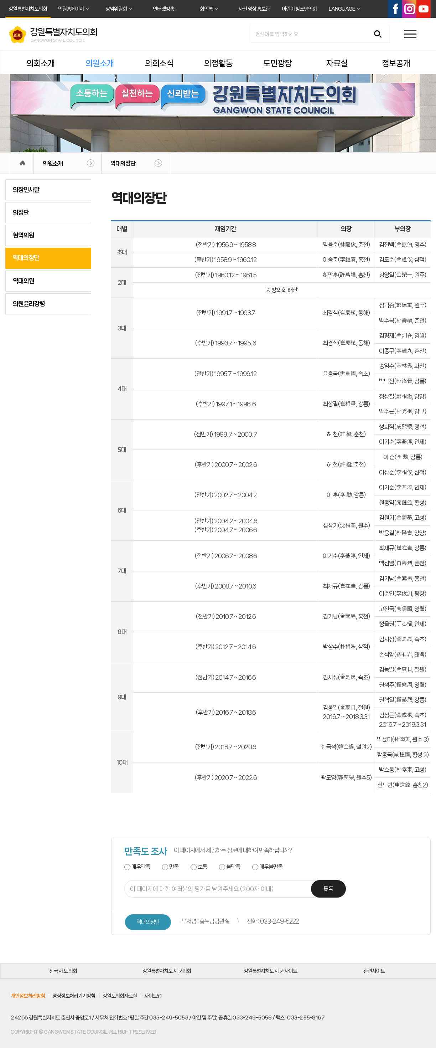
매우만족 (140, 866)
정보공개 (396, 63)
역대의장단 (122, 163)
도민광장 (277, 63)
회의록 (206, 9)
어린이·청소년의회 (299, 9)
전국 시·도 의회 (63, 971)
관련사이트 (374, 971)
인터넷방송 (163, 9)
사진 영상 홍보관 (254, 9)
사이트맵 (152, 996)
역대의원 (23, 281)
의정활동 (218, 63)
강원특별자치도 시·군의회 (166, 971)
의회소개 (40, 63)
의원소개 (99, 63)
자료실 (337, 63)
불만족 (233, 866)
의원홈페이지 (71, 9)
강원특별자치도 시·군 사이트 (270, 971)
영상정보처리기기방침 (73, 996)
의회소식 (159, 63)
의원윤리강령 (29, 303)
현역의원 (23, 235)
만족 (173, 866)
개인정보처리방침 (28, 996)
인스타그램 (409, 9)
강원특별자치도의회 (28, 9)
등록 (328, 889)
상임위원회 (116, 9)
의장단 (21, 212)
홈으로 (22, 163)
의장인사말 (26, 189)
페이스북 (395, 9)
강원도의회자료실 (120, 996)
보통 (202, 866)
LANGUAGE (342, 9)
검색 (380, 34)
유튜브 (423, 9)
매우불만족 (270, 866)
